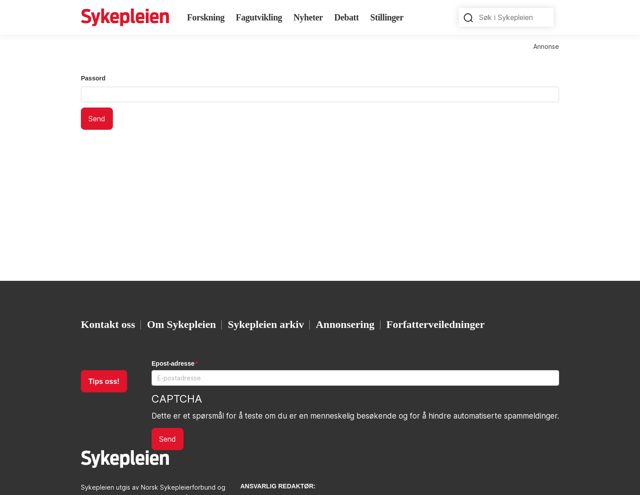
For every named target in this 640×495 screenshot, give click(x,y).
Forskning (205, 17)
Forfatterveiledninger (435, 324)
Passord (93, 78)
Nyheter (308, 17)
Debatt (346, 17)
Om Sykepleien (181, 324)
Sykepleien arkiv (266, 324)
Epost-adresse (173, 363)
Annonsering (345, 324)
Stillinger (387, 17)
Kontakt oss (108, 324)
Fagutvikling (259, 17)
